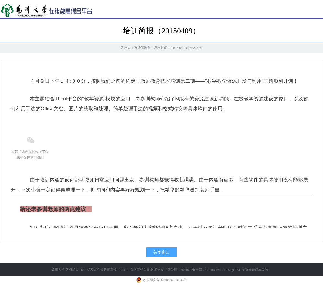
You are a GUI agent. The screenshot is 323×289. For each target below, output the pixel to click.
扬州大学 (58, 270)
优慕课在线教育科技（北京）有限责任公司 (118, 270)
